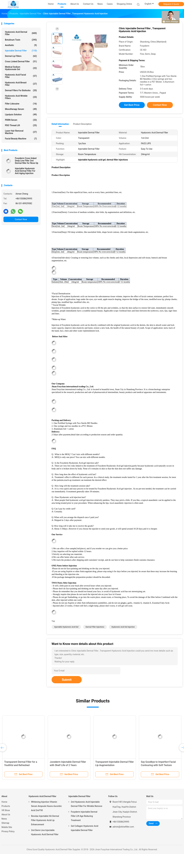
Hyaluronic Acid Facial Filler (21, 76)
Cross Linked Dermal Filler (21, 61)
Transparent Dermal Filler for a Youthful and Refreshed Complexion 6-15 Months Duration (22, 765)
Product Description (82, 124)
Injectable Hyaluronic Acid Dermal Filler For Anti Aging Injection (25, 170)
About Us (6, 814)
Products (6, 806)
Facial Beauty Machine (21, 138)
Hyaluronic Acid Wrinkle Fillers (21, 97)
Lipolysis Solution (21, 114)
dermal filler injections (95, 627)
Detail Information (60, 124)
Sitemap (5, 823)
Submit (66, 679)
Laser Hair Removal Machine (21, 132)
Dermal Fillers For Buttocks (21, 90)
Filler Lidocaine (21, 103)
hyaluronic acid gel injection (123, 627)
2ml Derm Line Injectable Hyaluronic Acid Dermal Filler (44, 832)
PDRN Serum (21, 119)
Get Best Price (132, 105)
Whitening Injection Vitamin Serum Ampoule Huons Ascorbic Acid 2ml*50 (46, 806)
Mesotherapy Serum (21, 109)
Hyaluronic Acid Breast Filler (21, 83)
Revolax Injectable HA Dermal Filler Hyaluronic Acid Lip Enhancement (45, 820)
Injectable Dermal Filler (21, 50)
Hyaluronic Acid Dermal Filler (21, 33)
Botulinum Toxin (21, 39)
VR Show (6, 810)
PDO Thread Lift (21, 125)
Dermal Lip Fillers (21, 56)
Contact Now (21, 219)
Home (4, 802)
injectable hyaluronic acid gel (66, 627)
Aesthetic (21, 45)
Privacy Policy (8, 831)
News (4, 819)
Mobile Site (7, 827)
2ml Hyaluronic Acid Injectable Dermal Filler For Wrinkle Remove (86, 804)
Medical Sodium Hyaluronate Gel (21, 68)
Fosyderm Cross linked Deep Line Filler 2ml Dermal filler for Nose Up (26, 160)
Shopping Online (124, 4)
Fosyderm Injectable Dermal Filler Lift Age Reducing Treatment (84, 816)
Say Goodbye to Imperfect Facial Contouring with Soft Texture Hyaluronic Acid (158, 765)
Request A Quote (171, 4)
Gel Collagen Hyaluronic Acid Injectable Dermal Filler (84, 828)
